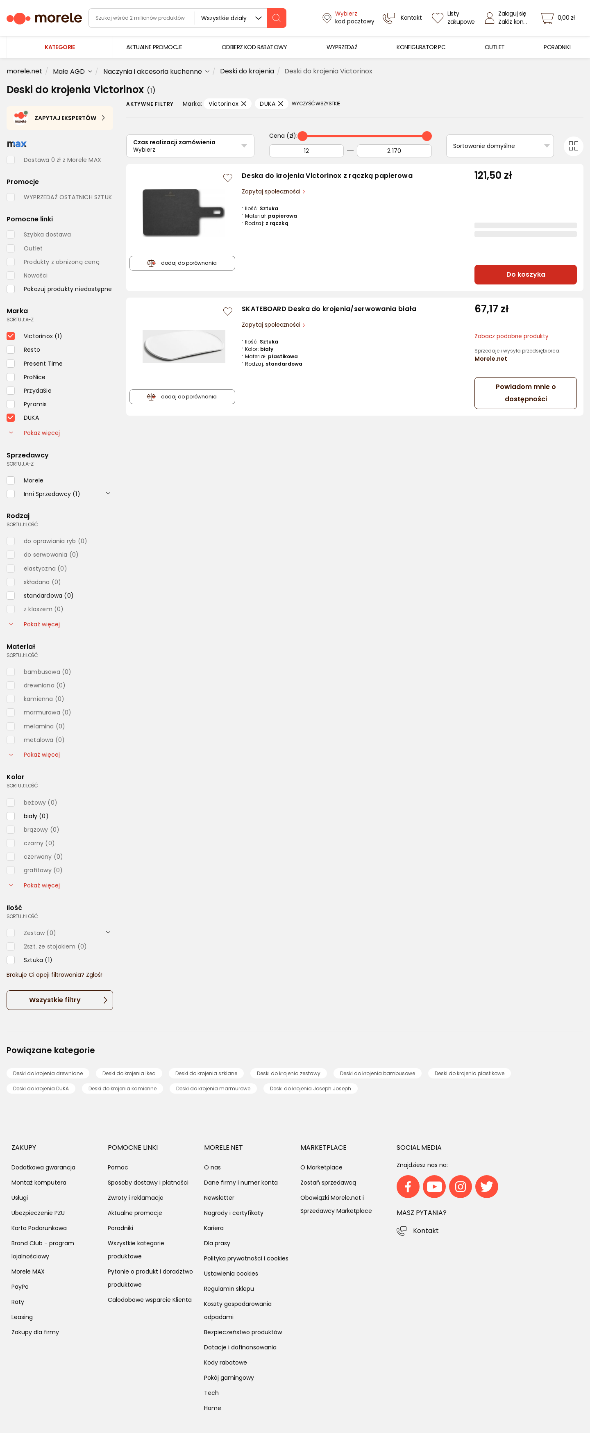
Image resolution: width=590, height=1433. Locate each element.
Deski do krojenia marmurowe (213, 1088)
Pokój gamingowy (229, 1378)
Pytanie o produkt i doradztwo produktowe (150, 1278)
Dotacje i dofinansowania (240, 1347)
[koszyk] (559, 18)
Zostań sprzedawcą (328, 1182)
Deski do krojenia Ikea (129, 1073)
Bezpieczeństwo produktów (243, 1332)
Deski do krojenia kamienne (122, 1088)
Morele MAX (28, 1271)
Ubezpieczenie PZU (38, 1213)
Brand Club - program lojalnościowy (42, 1249)
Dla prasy (217, 1243)
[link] (154, 47)
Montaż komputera (38, 1182)
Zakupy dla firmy (35, 1332)
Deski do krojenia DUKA (41, 1088)
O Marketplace (321, 1167)
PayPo (20, 1287)
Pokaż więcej (34, 433)
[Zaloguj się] (508, 18)
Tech (211, 1393)
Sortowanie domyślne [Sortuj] (484, 146)
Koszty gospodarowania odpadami (238, 1310)
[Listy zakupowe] (454, 18)
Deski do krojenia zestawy (288, 1073)
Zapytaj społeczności (272, 192)
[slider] (302, 136)
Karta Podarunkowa (39, 1228)
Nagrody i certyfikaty (233, 1213)
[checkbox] (59, 289)
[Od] (306, 150)
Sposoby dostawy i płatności (148, 1182)
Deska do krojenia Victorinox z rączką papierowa (327, 175)
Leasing (22, 1317)
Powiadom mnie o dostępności (526, 393)
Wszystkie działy (224, 18)
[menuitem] (154, 47)
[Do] (394, 150)
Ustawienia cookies (231, 1273)
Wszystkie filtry (55, 1000)
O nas (212, 1167)
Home (212, 1408)
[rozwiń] (108, 493)
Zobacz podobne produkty (511, 336)
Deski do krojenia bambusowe (377, 1073)
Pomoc (118, 1167)
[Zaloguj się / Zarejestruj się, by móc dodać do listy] (227, 178)
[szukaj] (276, 18)
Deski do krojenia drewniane (48, 1073)
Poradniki (120, 1228)
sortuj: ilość (22, 524)
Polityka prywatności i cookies (246, 1258)
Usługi (19, 1198)
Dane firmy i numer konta (241, 1182)
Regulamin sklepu (229, 1289)
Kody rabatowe (225, 1362)
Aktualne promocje (135, 1213)
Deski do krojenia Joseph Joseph (310, 1088)
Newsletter (219, 1198)
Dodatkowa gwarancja (43, 1167)
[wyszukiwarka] (187, 18)
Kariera (214, 1228)
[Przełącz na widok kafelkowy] (573, 146)
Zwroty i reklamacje (135, 1198)
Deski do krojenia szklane (206, 1073)
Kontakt (426, 1230)
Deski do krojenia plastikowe (469, 1073)
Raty (17, 1302)
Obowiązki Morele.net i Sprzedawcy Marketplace (336, 1204)
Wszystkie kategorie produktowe (136, 1249)
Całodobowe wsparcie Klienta (150, 1300)
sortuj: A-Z (20, 319)
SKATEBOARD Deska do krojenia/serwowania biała (329, 309)
